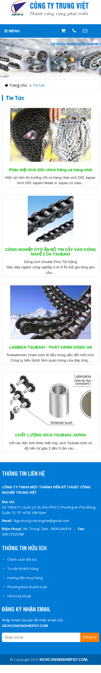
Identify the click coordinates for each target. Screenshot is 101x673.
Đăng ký (89, 637)
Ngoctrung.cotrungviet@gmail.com (41, 520)
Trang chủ (16, 85)
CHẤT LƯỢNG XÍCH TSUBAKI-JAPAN (50, 435)
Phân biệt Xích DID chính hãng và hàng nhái (50, 170)
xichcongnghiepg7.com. (63, 659)
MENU (12, 31)
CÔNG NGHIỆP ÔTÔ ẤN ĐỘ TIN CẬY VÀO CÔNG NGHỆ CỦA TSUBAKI (50, 251)
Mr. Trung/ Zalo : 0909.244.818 (47, 528)
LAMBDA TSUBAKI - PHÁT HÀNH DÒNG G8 (50, 347)
